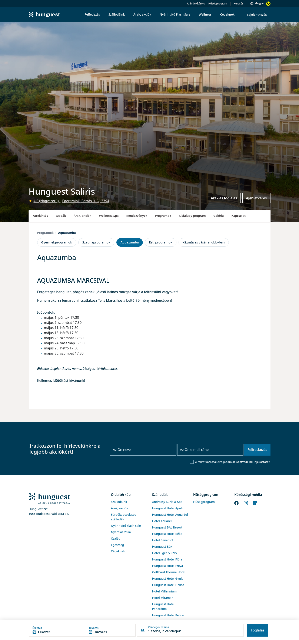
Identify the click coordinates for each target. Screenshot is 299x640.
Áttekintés (40, 216)
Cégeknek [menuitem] (227, 14)
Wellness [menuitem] (205, 14)
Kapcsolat (238, 216)
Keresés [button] (238, 3)
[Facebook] (236, 502)
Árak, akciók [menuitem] (142, 14)
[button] (82, 630)
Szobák (61, 216)
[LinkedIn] (255, 502)
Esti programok (160, 242)
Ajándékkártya (196, 3)
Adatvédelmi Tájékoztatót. (253, 462)
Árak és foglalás (224, 198)
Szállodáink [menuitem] (117, 14)
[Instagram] (246, 502)
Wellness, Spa (109, 216)
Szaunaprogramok (96, 242)
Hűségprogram (217, 3)
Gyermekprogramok (56, 242)
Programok (163, 216)
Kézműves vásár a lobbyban (204, 242)
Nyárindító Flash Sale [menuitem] (175, 14)
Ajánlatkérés (256, 198)
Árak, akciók (82, 216)
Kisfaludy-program (192, 216)
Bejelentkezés (257, 15)
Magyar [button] (259, 3)
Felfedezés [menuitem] (92, 14)
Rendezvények (136, 216)
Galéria (218, 216)
